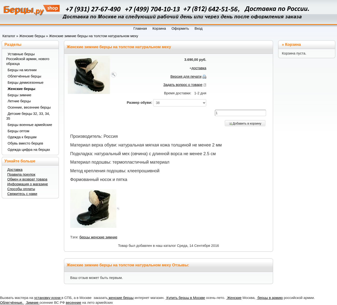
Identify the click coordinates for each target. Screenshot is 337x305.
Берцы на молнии (22, 70)
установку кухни (48, 298)
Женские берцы (32, 36)
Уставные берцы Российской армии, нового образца (27, 59)
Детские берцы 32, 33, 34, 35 (28, 116)
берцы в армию (269, 298)
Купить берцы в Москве (185, 298)
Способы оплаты (21, 189)
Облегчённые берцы (24, 76)
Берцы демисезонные (26, 82)
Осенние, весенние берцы (29, 107)
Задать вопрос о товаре (182, 85)
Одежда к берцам (22, 137)
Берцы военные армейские (30, 125)
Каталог (8, 36)
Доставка (14, 170)
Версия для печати (185, 76)
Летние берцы (19, 101)
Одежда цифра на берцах (29, 150)
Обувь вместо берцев (25, 143)
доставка (199, 68)
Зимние (32, 303)
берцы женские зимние (98, 237)
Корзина (293, 44)
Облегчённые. (12, 303)
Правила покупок (21, 174)
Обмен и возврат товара (27, 179)
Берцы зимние (19, 95)
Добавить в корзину (245, 123)
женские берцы (121, 298)
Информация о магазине (27, 184)
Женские (233, 298)
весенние (73, 303)
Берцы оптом (18, 131)
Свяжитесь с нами (22, 194)
